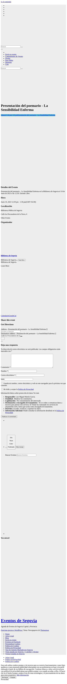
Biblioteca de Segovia (9, 256)
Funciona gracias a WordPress (12, 633)
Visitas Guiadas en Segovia (15, 656)
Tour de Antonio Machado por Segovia (19, 652)
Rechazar (5, 680)
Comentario (6, 370)
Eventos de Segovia (19, 623)
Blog (7, 641)
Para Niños (9, 60)
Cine (7, 64)
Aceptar (12, 680)
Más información (23, 678)
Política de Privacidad (26, 392)
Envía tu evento (10, 54)
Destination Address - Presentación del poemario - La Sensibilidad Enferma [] (28, 333)
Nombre (4, 374)
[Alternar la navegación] (2, 49)
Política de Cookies (12, 648)
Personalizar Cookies (12, 646)
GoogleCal (12, 316)
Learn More (5, 266)
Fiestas (7, 58)
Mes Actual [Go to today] (19, 449)
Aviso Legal (9, 639)
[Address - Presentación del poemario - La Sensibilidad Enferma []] (10, 331)
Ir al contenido (6, 2)
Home (7, 637)
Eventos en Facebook (12, 644)
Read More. (21, 260)
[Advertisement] (33, 86)
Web (2, 382)
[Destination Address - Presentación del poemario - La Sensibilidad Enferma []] (10, 336)
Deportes (8, 62)
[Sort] (11, 445)
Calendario (5, 316)
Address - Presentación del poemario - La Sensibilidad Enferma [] (24, 329)
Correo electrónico (8, 378)
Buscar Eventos (10, 458)
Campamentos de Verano (14, 56)
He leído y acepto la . (17, 392)
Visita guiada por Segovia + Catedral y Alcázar (22, 654)
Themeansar (44, 633)
